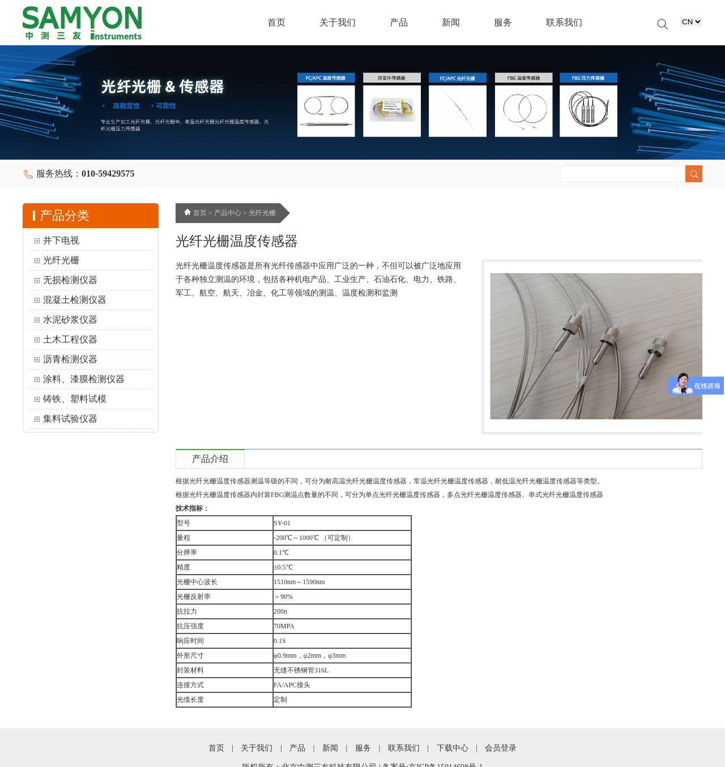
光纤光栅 (61, 260)
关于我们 (337, 22)
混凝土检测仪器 (74, 300)
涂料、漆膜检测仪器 (84, 379)
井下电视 (61, 240)
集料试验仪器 (70, 418)
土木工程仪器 (70, 339)
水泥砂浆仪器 (70, 319)
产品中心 (227, 213)
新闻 (451, 22)
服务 (503, 22)
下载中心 (452, 748)
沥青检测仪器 (70, 359)
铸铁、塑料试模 (74, 399)
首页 (276, 22)
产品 (399, 22)
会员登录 (501, 748)
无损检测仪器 (70, 280)
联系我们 (564, 22)
